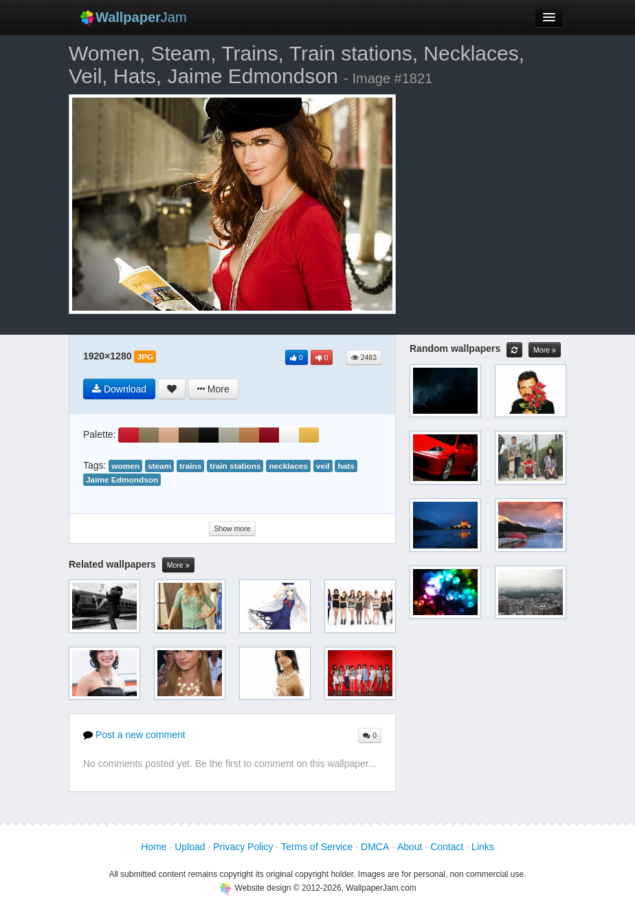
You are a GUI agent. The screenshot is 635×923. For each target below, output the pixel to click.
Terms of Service (317, 846)
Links (482, 846)
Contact (446, 846)
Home (153, 846)
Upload (190, 846)
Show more (232, 528)
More (178, 565)
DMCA (375, 846)
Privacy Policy (243, 846)
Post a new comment (134, 734)
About (410, 846)
